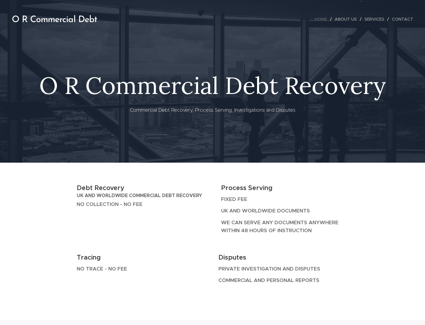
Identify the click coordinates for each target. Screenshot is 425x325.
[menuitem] (322, 19)
